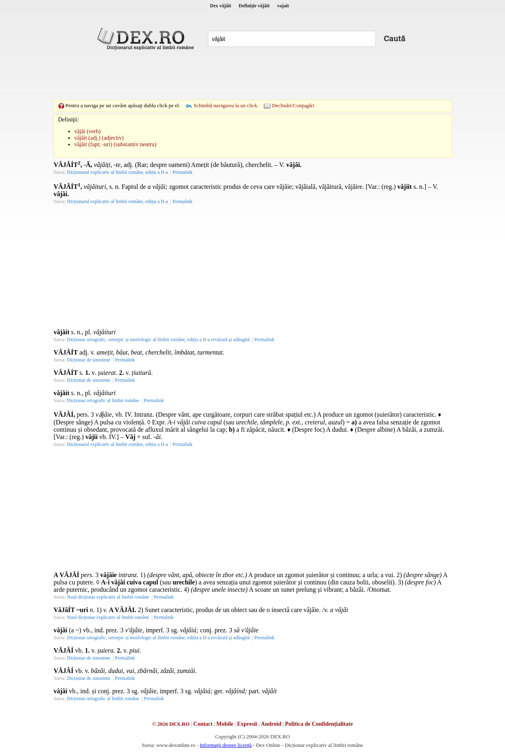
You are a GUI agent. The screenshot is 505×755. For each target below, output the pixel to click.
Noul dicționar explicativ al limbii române (108, 597)
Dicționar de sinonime (88, 360)
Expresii (247, 724)
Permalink (182, 172)
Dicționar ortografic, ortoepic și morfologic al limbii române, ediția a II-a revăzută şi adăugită (158, 339)
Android (271, 724)
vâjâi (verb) (87, 131)
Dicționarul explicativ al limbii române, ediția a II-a (117, 172)
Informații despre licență (226, 745)
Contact (202, 724)
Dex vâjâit (220, 6)
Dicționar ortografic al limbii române (103, 400)
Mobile (224, 724)
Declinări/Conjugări (293, 105)
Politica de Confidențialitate (319, 724)
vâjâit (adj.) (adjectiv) (99, 138)
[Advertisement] (252, 75)
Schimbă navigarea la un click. (226, 105)
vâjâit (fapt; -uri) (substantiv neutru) (115, 144)
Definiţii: (68, 120)
